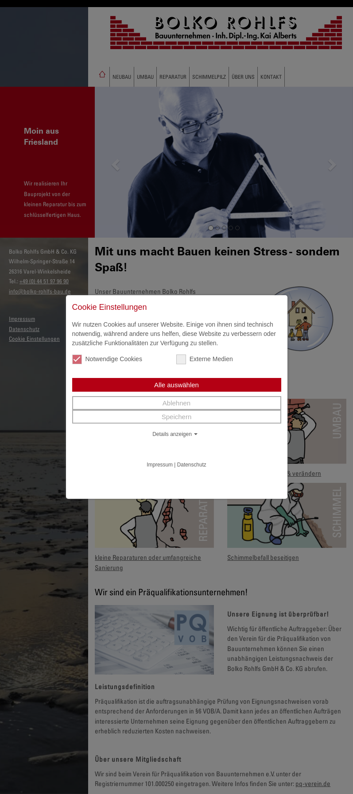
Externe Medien (204, 359)
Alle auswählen (176, 385)
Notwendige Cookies (107, 359)
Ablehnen (176, 403)
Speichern (177, 416)
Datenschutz (191, 465)
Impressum (160, 465)
